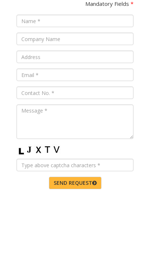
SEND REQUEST (75, 182)
